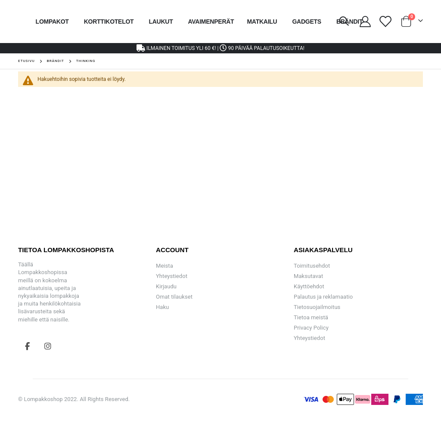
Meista (164, 265)
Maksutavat (308, 276)
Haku (162, 307)
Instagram (47, 346)
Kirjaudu (166, 286)
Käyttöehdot (309, 286)
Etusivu (26, 61)
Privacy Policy (311, 327)
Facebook (27, 346)
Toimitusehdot (312, 265)
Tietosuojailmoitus (317, 307)
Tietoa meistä (311, 317)
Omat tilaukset (174, 296)
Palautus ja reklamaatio (323, 296)
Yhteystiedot (171, 276)
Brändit (55, 61)
